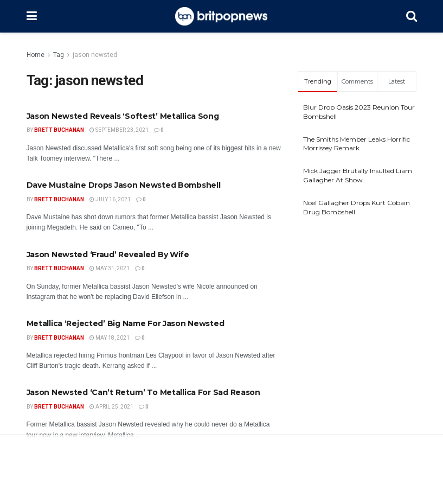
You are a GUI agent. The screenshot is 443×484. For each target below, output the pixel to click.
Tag (58, 55)
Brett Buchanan (59, 130)
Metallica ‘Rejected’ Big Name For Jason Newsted (125, 323)
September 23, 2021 (119, 130)
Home (35, 55)
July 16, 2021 (110, 199)
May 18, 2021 (109, 338)
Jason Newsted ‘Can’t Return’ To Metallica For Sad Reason (143, 392)
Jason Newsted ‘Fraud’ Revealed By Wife (108, 254)
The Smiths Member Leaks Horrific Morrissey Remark (356, 143)
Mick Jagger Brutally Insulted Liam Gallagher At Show (357, 175)
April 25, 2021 (111, 407)
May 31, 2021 (109, 268)
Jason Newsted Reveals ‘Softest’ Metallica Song (123, 116)
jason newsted (95, 55)
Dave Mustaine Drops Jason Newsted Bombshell (124, 185)
